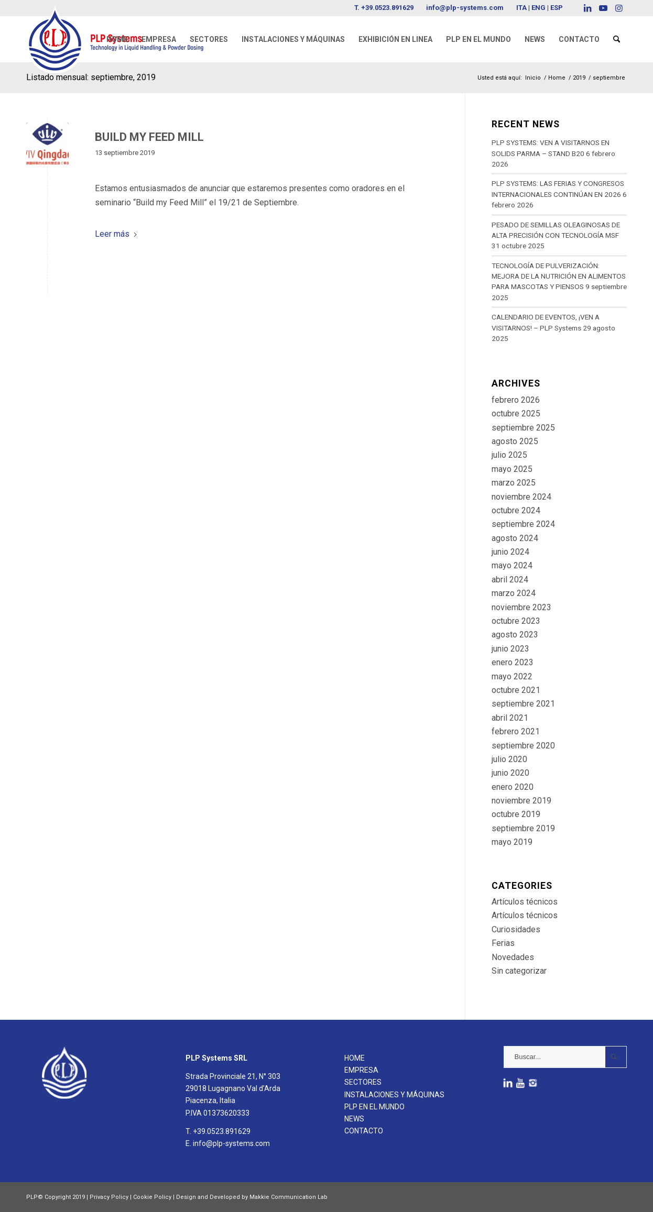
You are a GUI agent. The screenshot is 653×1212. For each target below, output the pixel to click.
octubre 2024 (516, 510)
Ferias (503, 943)
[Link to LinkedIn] (587, 8)
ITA (521, 8)
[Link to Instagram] (619, 8)
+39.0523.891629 (387, 8)
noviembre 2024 (521, 497)
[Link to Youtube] (603, 8)
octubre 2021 (516, 690)
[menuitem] (117, 39)
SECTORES (363, 1082)
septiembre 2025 (523, 428)
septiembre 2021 (523, 704)
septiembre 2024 (523, 524)
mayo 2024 (512, 565)
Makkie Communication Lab (288, 1197)
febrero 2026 (516, 400)
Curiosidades (516, 929)
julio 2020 (509, 759)
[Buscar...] (565, 1056)
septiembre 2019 (523, 828)
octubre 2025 (516, 413)
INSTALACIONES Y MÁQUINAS (394, 1094)
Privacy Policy (109, 1197)
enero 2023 (513, 662)
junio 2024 (510, 552)
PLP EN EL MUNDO (374, 1107)
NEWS (354, 1119)
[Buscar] (616, 39)
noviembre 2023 (521, 607)
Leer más (116, 234)
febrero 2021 (516, 731)
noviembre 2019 (521, 801)
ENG (538, 8)
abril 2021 (510, 718)
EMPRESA (361, 1070)
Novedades (513, 957)
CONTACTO (363, 1131)
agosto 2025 (515, 441)
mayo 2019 (512, 842)
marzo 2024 (514, 593)
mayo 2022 (512, 676)
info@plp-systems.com (465, 8)
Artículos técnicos (525, 902)
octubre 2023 (516, 621)
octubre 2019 (516, 814)
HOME (354, 1058)
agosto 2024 (515, 538)
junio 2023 (510, 649)
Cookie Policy (152, 1197)
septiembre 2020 (523, 746)
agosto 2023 (515, 635)
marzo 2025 (514, 483)
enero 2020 (513, 787)
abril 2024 (510, 580)
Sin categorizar (519, 971)
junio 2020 (510, 773)
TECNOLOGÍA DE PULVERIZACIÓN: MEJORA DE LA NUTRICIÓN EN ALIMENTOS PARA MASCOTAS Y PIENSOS (559, 276)
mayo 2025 (512, 469)
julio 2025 (509, 455)
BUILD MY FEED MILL (149, 137)
